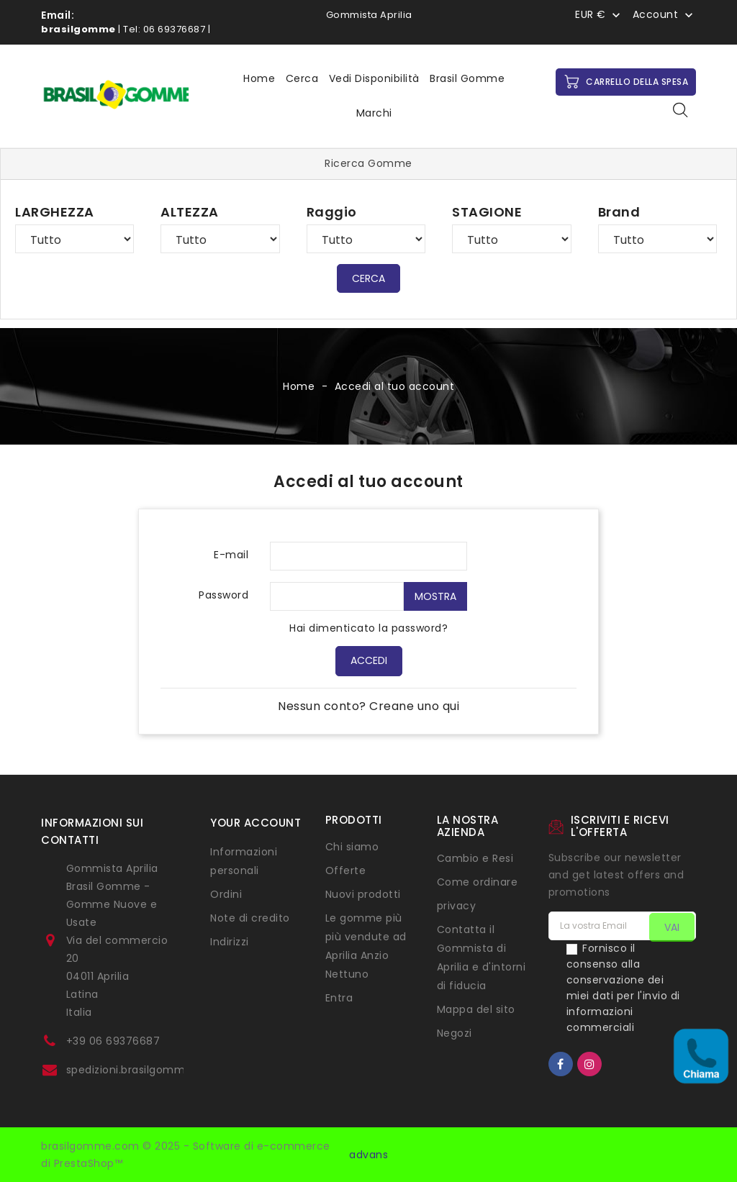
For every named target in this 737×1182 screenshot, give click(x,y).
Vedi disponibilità (374, 78)
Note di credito (250, 918)
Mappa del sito (476, 1009)
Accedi (369, 660)
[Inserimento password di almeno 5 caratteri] (337, 596)
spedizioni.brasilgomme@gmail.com (163, 1070)
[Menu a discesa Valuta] (599, 14)
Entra (339, 998)
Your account (255, 822)
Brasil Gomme (467, 78)
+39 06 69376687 (113, 1041)
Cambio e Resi (475, 858)
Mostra (435, 596)
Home (259, 78)
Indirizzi (229, 942)
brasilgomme (78, 29)
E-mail (231, 554)
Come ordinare (477, 882)
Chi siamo (352, 847)
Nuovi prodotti (363, 894)
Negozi (454, 1033)
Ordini (226, 894)
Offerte (345, 870)
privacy (456, 906)
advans (368, 1154)
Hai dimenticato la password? (368, 628)
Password (223, 595)
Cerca (302, 78)
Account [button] (656, 15)
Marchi (374, 113)
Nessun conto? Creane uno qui (368, 706)
